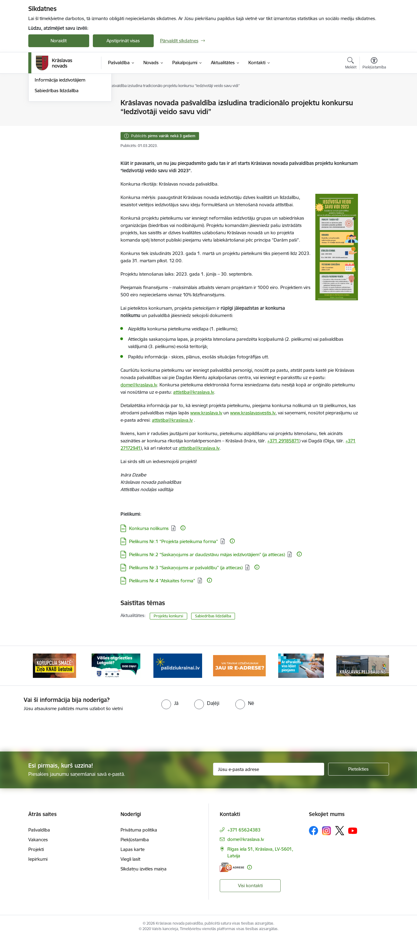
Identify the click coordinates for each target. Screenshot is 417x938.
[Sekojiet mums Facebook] (313, 830)
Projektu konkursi (168, 616)
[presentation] (219, 729)
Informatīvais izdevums (58, 135)
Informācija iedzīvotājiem (60, 145)
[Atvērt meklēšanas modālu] (350, 64)
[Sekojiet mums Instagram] (326, 830)
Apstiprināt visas (123, 41)
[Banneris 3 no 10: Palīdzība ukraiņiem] (177, 665)
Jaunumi (43, 103)
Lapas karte (133, 849)
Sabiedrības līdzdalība (57, 156)
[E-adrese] (232, 867)
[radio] (169, 703)
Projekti (36, 849)
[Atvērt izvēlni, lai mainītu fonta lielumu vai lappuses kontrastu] (374, 64)
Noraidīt (59, 41)
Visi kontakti (250, 885)
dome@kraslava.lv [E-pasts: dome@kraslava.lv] (245, 839)
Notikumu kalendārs (55, 114)
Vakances (38, 839)
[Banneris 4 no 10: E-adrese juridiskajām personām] (239, 665)
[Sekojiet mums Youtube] (352, 830)
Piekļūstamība (135, 839)
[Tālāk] (375, 665)
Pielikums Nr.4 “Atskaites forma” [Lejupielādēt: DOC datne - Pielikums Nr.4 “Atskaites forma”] (162, 581)
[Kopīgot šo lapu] (373, 115)
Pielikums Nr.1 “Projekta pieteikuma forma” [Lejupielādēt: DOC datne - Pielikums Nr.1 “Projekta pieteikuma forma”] (173, 541)
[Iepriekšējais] (42, 665)
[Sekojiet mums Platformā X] (339, 830)
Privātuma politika (139, 830)
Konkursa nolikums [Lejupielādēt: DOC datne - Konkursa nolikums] (149, 528)
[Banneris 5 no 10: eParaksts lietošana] (301, 665)
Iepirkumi (37, 859)
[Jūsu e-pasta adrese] (268, 769)
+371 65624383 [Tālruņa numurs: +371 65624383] (244, 830)
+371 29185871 (283, 441)
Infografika (46, 124)
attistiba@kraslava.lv (199, 448)
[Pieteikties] (358, 769)
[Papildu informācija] (182, 527)
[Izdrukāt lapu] (373, 100)
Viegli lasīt (130, 859)
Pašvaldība (39, 830)
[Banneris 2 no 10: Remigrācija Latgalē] (116, 665)
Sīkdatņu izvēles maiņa (143, 869)
